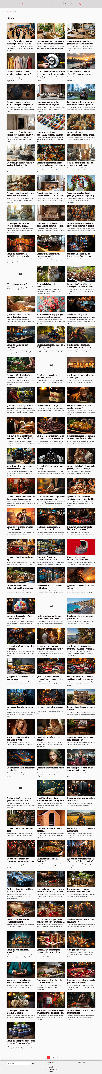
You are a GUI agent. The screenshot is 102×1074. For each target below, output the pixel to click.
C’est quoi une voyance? (77, 949)
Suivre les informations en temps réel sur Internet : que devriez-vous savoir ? (79, 256)
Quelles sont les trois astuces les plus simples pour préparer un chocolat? (50, 438)
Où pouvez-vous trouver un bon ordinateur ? (81, 799)
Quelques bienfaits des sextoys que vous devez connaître (19, 799)
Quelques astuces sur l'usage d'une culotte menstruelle (49, 617)
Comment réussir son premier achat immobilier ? (20, 528)
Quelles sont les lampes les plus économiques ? (80, 376)
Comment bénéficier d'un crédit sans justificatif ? (81, 1011)
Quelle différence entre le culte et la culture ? (80, 920)
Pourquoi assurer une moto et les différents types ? (51, 346)
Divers (73, 4)
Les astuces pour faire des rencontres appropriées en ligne (20, 859)
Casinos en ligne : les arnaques (50, 707)
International (42, 4)
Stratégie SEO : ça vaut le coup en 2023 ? (50, 467)
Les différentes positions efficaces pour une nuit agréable (50, 799)
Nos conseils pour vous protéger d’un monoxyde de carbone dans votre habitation (51, 1013)
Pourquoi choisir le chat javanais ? (47, 285)
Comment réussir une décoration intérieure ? (47, 558)
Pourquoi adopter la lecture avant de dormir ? (79, 406)
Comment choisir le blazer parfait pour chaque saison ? (19, 72)
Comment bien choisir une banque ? (18, 950)
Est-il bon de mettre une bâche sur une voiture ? (20, 890)
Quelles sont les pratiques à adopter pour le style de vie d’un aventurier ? (80, 347)
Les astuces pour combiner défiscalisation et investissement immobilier (20, 588)
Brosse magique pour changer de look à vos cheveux (21, 738)
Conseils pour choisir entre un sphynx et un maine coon (80, 163)
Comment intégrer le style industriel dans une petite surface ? (48, 104)
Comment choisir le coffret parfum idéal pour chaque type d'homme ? (20, 104)
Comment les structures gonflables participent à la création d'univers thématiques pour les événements (20, 257)
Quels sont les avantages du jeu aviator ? (80, 586)
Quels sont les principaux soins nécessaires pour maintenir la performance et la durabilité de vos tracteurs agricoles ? (20, 409)
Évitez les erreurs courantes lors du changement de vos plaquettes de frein (51, 74)
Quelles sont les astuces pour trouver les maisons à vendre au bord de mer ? (80, 648)
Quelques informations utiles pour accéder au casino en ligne (50, 677)
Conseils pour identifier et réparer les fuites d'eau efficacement (18, 226)
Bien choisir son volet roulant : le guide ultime (51, 586)
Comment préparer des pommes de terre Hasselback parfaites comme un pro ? (81, 438)
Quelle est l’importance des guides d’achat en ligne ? (18, 315)
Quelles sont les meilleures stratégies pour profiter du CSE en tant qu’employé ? (80, 499)
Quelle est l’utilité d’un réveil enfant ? (49, 738)
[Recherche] (19, 1063)
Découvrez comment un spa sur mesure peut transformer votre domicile (50, 43)
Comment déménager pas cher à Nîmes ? (81, 708)
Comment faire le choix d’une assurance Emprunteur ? (19, 376)
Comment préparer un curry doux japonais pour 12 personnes (51, 163)
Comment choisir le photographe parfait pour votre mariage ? (81, 467)
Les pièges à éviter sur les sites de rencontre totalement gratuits (81, 103)
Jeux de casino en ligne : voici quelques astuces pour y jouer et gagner (50, 922)
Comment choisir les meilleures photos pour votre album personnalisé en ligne (20, 195)
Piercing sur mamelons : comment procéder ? (47, 376)
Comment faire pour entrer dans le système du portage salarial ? (21, 1041)
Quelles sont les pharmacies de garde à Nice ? (80, 617)
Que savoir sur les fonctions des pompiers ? (20, 647)
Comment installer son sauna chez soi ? (49, 829)
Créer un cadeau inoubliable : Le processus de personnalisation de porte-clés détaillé (81, 43)
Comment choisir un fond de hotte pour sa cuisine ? (49, 981)
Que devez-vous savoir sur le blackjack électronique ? (79, 528)
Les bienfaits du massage (47, 405)
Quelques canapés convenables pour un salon (20, 677)
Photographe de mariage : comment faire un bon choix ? (50, 647)
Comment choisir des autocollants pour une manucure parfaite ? (51, 134)
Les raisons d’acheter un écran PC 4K (20, 708)
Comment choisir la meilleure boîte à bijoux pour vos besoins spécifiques (50, 226)
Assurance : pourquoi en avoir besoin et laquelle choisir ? (19, 981)
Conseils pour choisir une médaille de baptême (17, 1011)
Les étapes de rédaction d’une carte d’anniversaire (19, 617)
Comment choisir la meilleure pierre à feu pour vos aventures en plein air (80, 226)
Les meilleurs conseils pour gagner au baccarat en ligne (49, 950)
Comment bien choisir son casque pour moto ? (48, 254)
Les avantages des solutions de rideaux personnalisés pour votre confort (21, 134)
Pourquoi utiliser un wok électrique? (47, 859)
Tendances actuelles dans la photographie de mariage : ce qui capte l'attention (81, 195)
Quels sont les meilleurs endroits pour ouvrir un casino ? (81, 981)
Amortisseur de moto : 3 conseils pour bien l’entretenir (20, 467)
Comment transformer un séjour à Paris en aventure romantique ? (78, 74)
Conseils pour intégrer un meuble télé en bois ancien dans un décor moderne (50, 195)
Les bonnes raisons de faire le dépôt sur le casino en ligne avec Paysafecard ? (81, 679)
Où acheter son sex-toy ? (17, 284)
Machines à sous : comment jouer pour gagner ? (48, 528)
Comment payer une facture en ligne (20, 829)
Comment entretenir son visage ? (50, 768)
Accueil (9, 11)
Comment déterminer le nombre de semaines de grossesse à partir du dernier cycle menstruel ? (21, 500)
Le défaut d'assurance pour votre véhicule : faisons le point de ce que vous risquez (51, 891)
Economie (31, 4)
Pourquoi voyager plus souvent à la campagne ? (81, 829)
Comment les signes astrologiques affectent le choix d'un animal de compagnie (80, 134)
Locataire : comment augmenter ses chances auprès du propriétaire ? (51, 499)
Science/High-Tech (63, 4)
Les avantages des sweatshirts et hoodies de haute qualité (20, 163)
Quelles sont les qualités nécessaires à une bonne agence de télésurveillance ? (81, 317)
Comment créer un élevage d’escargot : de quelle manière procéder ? (80, 286)
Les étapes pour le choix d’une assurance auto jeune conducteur (80, 770)
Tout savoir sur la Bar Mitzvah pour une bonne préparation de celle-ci (20, 438)
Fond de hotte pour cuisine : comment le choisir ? (18, 920)
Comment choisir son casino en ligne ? (20, 558)
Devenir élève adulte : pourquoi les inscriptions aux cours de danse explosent (20, 43)
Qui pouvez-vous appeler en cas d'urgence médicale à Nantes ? (80, 859)
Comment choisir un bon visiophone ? (17, 346)
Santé (52, 4)
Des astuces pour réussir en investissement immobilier (79, 890)
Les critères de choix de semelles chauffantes (21, 768)
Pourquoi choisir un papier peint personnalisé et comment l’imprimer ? (51, 317)
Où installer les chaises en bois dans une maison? (80, 738)
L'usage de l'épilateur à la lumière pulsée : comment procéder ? (78, 559)
